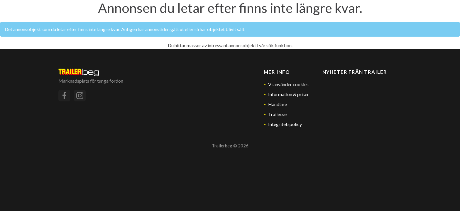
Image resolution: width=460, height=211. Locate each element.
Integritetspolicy (285, 124)
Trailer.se (277, 114)
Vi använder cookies (288, 84)
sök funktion (279, 45)
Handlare (277, 104)
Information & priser (288, 94)
